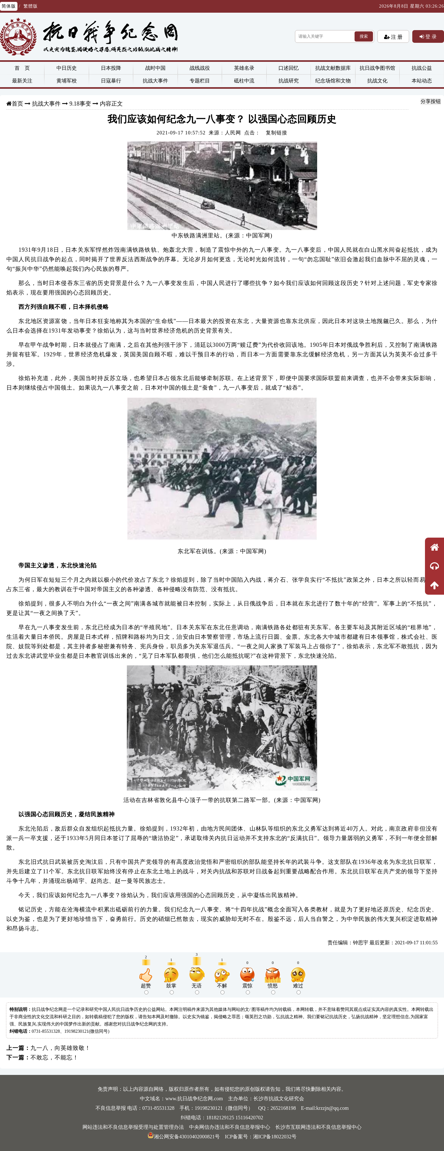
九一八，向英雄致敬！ (60, 1048)
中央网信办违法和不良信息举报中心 (229, 1127)
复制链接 (276, 132)
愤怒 (273, 988)
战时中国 (155, 68)
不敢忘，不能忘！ (54, 1057)
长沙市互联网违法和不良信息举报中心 (318, 1127)
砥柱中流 (244, 80)
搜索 (364, 36)
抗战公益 (422, 68)
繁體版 (30, 6)
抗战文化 (377, 80)
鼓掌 (171, 988)
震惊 (247, 988)
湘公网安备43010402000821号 (183, 1136)
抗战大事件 (155, 80)
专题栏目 (200, 80)
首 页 (22, 68)
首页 (17, 104)
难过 (298, 988)
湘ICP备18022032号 (275, 1136)
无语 (197, 988)
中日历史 (66, 68)
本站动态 (422, 80)
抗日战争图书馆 (377, 68)
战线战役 (200, 68)
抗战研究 (288, 80)
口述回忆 (288, 68)
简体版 (9, 6)
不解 (222, 988)
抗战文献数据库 (333, 68)
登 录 (430, 36)
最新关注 (22, 80)
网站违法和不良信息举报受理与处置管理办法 (133, 1127)
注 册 (396, 36)
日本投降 (111, 68)
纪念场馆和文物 (333, 80)
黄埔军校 (66, 80)
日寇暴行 (111, 80)
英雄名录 (244, 68)
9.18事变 (80, 103)
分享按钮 (431, 101)
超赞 (146, 988)
